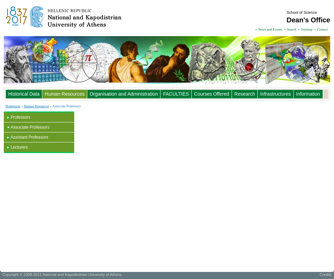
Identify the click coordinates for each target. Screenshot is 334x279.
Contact (322, 29)
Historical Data (24, 94)
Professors (20, 117)
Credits (326, 274)
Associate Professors (30, 127)
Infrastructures (275, 94)
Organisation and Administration (124, 94)
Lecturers (19, 147)
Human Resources (65, 94)
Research (244, 94)
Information (308, 94)
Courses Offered (211, 94)
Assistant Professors (29, 137)
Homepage (12, 106)
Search (291, 29)
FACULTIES (176, 94)
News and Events (270, 29)
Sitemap (306, 29)
